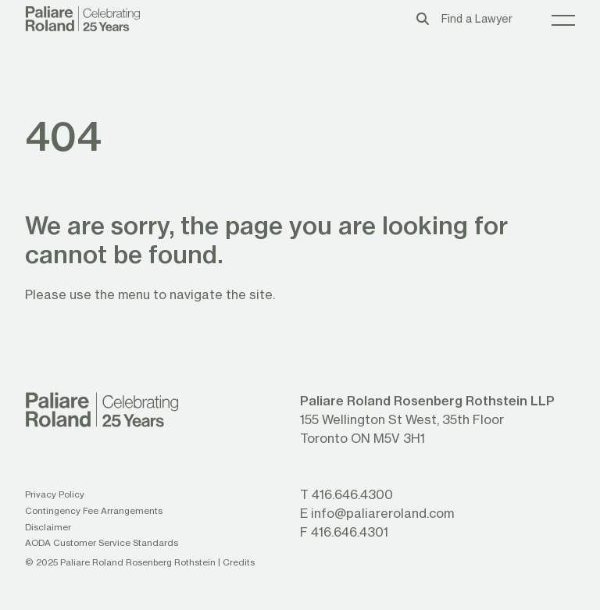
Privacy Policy (54, 494)
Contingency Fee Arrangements (93, 510)
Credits (239, 562)
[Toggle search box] (422, 18)
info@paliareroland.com (382, 512)
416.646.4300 (352, 494)
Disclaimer (48, 527)
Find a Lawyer (476, 18)
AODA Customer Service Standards (101, 542)
